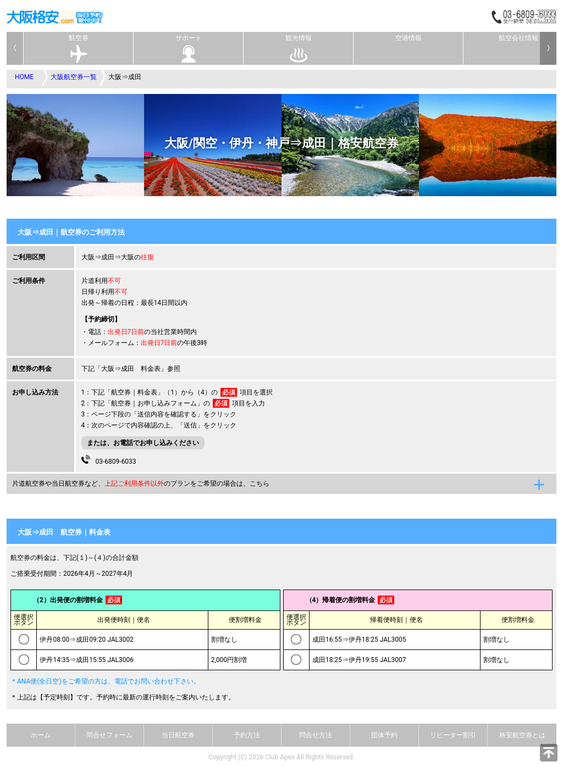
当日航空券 (178, 735)
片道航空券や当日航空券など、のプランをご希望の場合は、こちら (140, 483)
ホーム (41, 735)
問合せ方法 (315, 735)
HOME (24, 77)
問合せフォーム (109, 735)
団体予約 (384, 735)
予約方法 (247, 735)
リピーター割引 (453, 735)
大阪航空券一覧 (74, 77)
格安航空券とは (522, 735)
